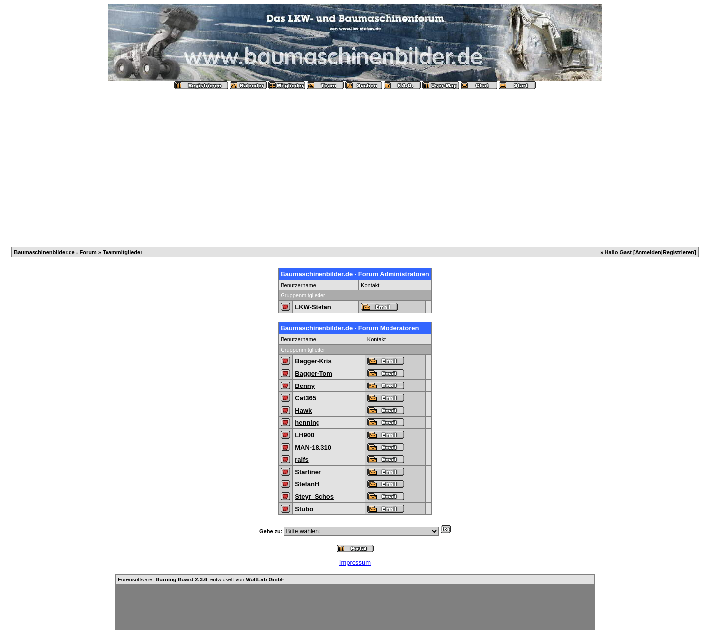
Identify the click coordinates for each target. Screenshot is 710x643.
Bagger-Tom (313, 373)
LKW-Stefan (313, 307)
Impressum (355, 562)
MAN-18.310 (313, 447)
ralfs (301, 459)
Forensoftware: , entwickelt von (201, 579)
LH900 (304, 435)
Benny (305, 385)
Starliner (308, 472)
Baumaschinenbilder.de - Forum (55, 252)
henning (307, 422)
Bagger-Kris (313, 361)
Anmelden (648, 252)
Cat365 (305, 398)
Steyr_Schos (314, 496)
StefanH (307, 484)
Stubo (304, 509)
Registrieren (678, 252)
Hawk (303, 410)
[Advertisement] (355, 164)
